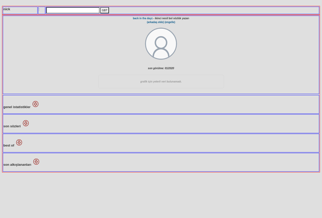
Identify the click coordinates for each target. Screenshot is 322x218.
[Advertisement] (161, 194)
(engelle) (170, 22)
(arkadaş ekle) (155, 22)
